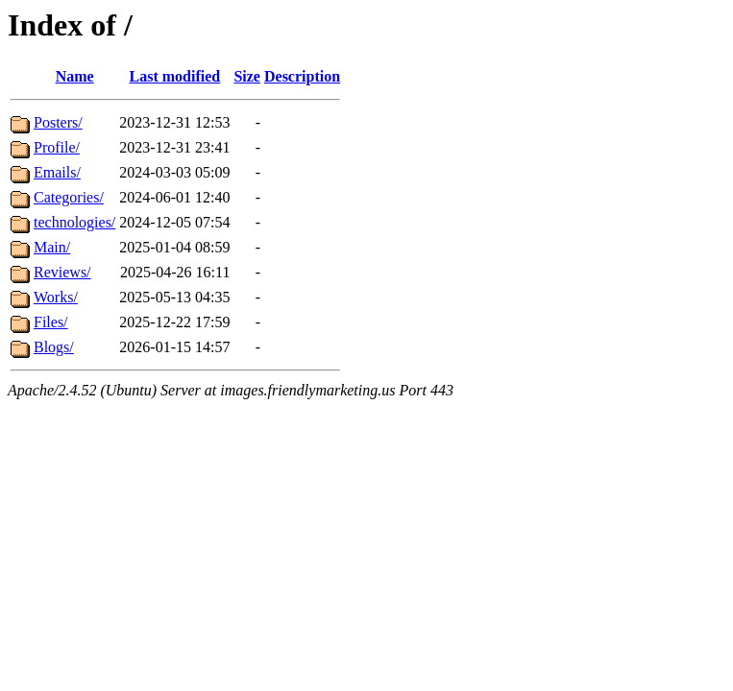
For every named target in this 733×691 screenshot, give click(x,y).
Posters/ (58, 122)
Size (246, 76)
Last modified (175, 76)
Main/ (52, 247)
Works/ (56, 297)
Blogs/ (54, 347)
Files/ (51, 322)
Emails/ (57, 172)
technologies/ (74, 222)
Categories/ (69, 197)
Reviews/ (62, 272)
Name (75, 76)
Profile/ (57, 147)
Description (302, 76)
